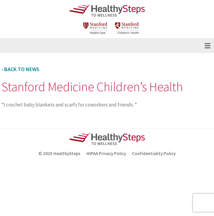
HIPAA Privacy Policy (106, 153)
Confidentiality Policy (154, 153)
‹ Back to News (20, 69)
